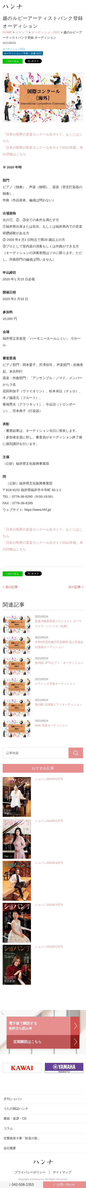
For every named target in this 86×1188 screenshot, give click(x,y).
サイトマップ (62, 1172)
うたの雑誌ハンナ (16, 1108)
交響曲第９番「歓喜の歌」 (22, 1138)
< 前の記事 (10, 587)
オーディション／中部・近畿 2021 (23, 53)
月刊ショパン (13, 1099)
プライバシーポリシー (30, 1172)
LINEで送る (12, 61)
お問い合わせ (66, 1184)
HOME (7, 32)
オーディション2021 (45, 32)
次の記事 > (75, 587)
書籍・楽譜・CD (15, 1118)
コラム (8, 1128)
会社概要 (10, 1148)
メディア (21, 32)
